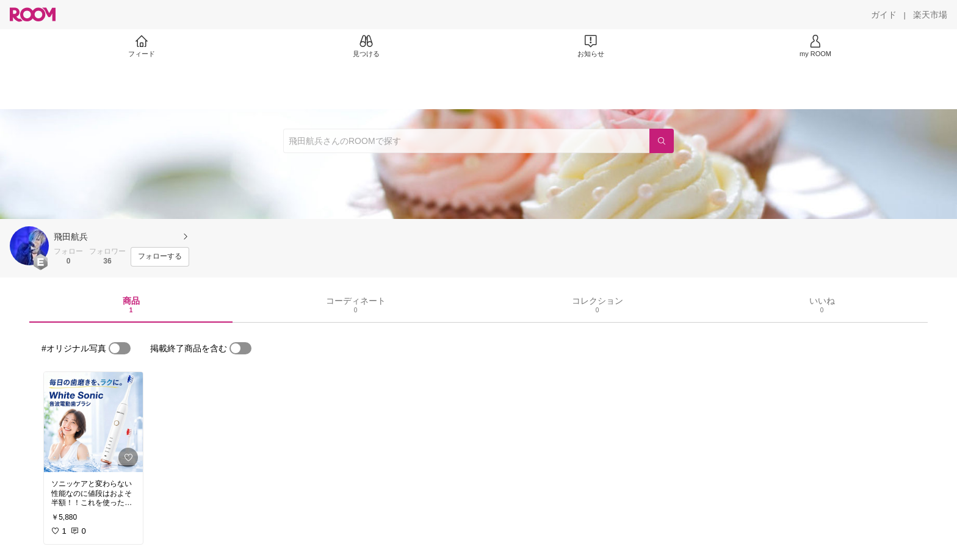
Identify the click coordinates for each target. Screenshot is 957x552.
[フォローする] (160, 257)
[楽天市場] (930, 14)
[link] (93, 422)
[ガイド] (884, 14)
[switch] (120, 348)
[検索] (661, 141)
